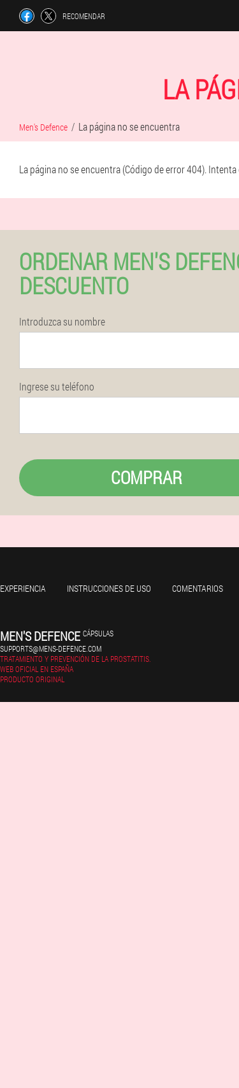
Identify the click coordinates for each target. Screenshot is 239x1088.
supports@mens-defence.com (50, 648)
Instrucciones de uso (109, 588)
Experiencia (23, 588)
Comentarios (197, 588)
